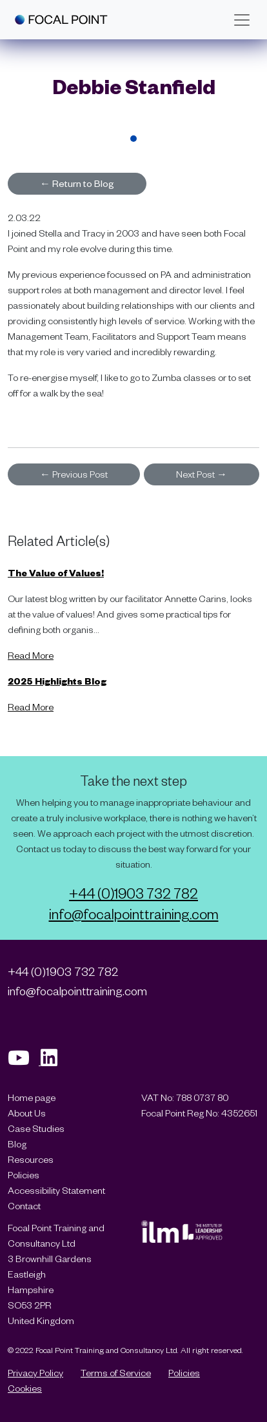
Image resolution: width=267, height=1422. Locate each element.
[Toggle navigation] (241, 20)
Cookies (25, 1388)
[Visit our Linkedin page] (53, 1061)
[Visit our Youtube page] (24, 1061)
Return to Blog (77, 183)
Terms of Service (116, 1373)
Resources (31, 1159)
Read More (31, 655)
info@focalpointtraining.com (134, 913)
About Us (27, 1113)
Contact (24, 1206)
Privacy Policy (35, 1373)
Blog (17, 1144)
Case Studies (36, 1128)
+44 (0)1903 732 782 (133, 893)
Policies (23, 1175)
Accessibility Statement (56, 1190)
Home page (31, 1097)
